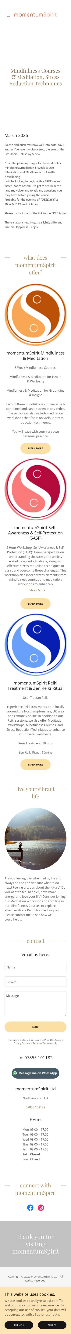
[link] (35, 15)
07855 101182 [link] (35, 1107)
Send (35, 1027)
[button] (9, 15)
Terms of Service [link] (42, 1043)
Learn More (35, 448)
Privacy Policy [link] (21, 1043)
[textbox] (35, 967)
